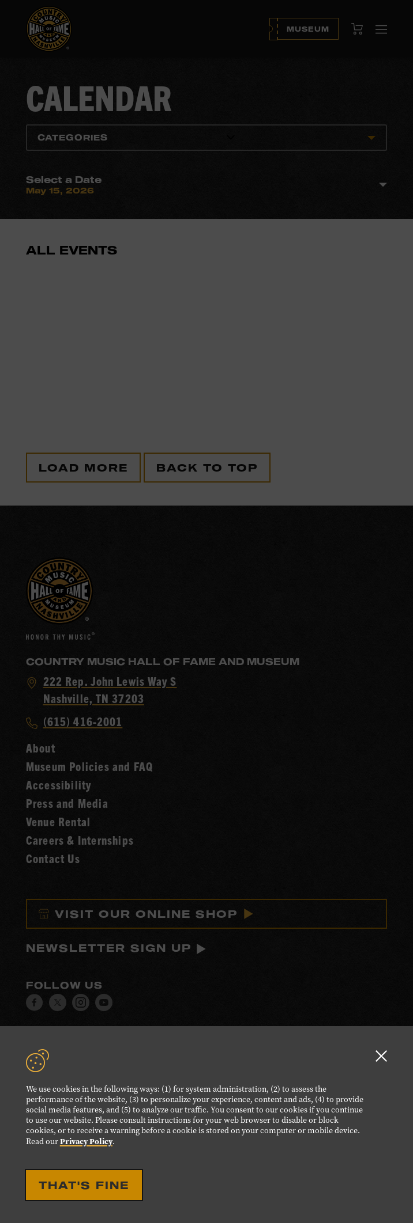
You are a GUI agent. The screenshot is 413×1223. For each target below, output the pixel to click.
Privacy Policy (86, 1141)
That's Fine (84, 1185)
